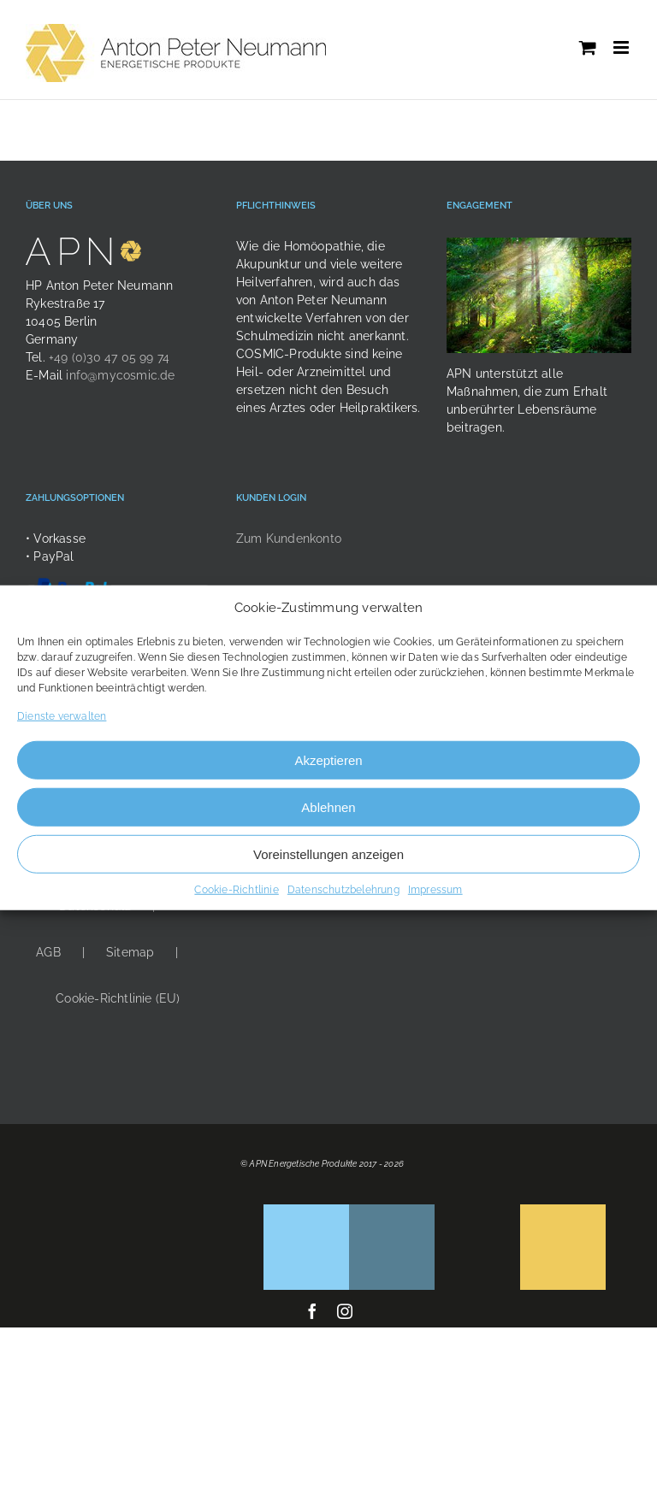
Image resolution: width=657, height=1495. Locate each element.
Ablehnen (328, 806)
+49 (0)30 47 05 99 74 (109, 357)
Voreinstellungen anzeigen (328, 853)
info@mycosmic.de (120, 375)
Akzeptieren (328, 759)
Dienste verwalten (61, 716)
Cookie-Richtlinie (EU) (118, 998)
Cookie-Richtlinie (236, 890)
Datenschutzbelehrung (343, 890)
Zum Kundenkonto (288, 538)
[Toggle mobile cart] (587, 47)
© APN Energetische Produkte (298, 1163)
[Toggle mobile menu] (622, 47)
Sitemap (130, 952)
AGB (48, 952)
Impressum (435, 890)
